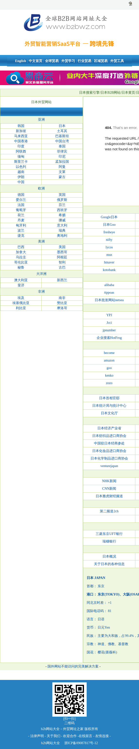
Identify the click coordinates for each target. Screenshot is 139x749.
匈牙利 (21, 225)
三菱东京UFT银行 (109, 534)
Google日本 (109, 217)
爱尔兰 (21, 200)
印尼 (62, 156)
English (20, 61)
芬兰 (62, 205)
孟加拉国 (62, 161)
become (109, 353)
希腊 (62, 215)
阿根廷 (62, 257)
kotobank (109, 270)
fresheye (109, 232)
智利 (62, 262)
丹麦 (21, 220)
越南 (21, 172)
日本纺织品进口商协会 (109, 436)
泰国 (62, 146)
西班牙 (62, 210)
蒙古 (62, 177)
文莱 (62, 172)
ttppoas (109, 292)
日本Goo (109, 224)
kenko (109, 375)
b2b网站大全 (50, 743)
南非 (62, 298)
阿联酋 (21, 151)
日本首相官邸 (109, 398)
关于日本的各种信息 (109, 564)
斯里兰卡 (21, 161)
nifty (109, 240)
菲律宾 (62, 151)
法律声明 (37, 736)
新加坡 (21, 131)
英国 (62, 195)
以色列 (21, 167)
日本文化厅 (109, 413)
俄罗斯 (62, 200)
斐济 (21, 285)
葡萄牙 (21, 210)
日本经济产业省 (109, 428)
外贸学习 (68, 61)
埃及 (21, 298)
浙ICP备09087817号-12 (80, 743)
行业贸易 (84, 61)
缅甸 (21, 156)
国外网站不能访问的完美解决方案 (73, 666)
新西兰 (62, 280)
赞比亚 (62, 303)
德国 (21, 195)
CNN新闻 (109, 488)
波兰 (21, 230)
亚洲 (41, 119)
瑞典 (62, 230)
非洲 (41, 291)
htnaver (109, 262)
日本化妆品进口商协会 (109, 451)
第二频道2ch (109, 511)
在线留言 (85, 736)
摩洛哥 (62, 308)
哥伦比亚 (21, 262)
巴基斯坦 (62, 136)
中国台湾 (62, 141)
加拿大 (21, 252)
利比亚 (21, 308)
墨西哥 (62, 252)
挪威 (62, 220)
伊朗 (21, 177)
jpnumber (109, 330)
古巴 (62, 267)
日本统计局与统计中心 (109, 405)
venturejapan (109, 466)
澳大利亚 (21, 280)
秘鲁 (21, 267)
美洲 (41, 241)
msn (109, 255)
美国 (62, 247)
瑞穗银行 (109, 541)
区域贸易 (101, 61)
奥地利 (62, 235)
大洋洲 (41, 274)
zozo (109, 383)
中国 (21, 182)
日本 (62, 126)
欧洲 (41, 188)
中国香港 (21, 141)
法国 (21, 205)
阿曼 (62, 167)
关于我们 (53, 736)
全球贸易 (52, 61)
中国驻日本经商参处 (109, 443)
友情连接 (102, 736)
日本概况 (109, 556)
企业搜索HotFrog (109, 338)
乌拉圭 (21, 257)
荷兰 (21, 215)
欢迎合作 (70, 736)
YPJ (109, 315)
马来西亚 (21, 136)
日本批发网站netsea (109, 300)
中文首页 (35, 61)
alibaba (109, 285)
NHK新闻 (109, 481)
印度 (21, 146)
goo (109, 368)
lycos (109, 247)
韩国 (21, 126)
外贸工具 (117, 61)
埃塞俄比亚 (20, 303)
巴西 (21, 247)
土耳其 (62, 131)
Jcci (109, 323)
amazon (109, 360)
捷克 (21, 235)
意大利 (62, 225)
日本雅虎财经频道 (109, 496)
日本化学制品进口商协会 (109, 458)
